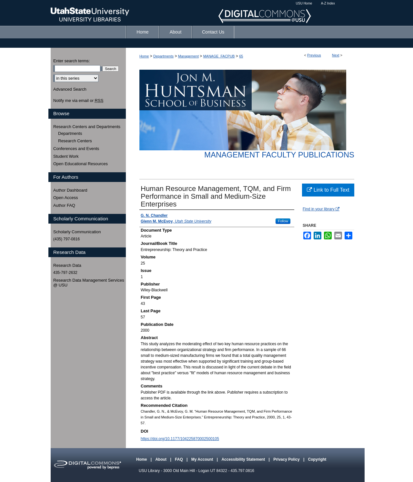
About (161, 459)
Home (144, 56)
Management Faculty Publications (279, 154)
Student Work (66, 156)
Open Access (65, 197)
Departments (163, 56)
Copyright (317, 459)
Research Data (67, 265)
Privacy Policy (287, 459)
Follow (283, 221)
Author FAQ (64, 205)
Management (188, 56)
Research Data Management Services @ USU (88, 283)
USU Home (304, 3)
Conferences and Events (76, 148)
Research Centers (75, 140)
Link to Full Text (328, 190)
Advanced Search (69, 89)
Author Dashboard (70, 190)
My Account (202, 459)
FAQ (179, 459)
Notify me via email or (78, 100)
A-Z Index (328, 3)
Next (335, 55)
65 (241, 56)
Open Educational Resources (80, 163)
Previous (314, 55)
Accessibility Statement (243, 459)
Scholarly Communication (77, 231)
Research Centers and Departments (86, 126)
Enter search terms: (71, 60)
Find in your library (321, 209)
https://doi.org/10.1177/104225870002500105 (180, 439)
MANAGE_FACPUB (219, 56)
